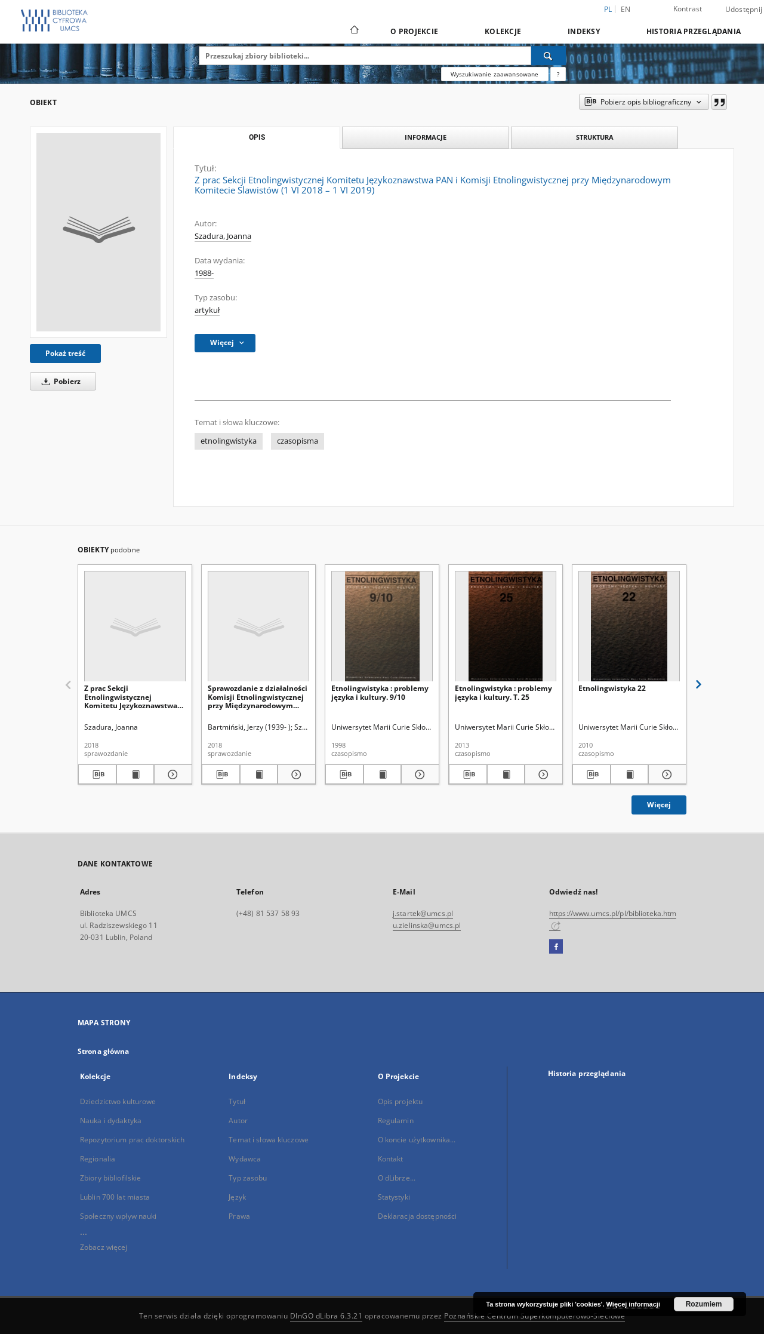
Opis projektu (400, 1101)
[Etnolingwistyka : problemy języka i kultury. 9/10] (382, 626)
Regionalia (97, 1159)
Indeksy (584, 31)
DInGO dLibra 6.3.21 (326, 1316)
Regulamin (396, 1120)
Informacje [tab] (425, 137)
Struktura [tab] (595, 137)
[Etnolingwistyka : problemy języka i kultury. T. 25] (505, 626)
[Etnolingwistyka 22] (629, 626)
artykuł (207, 310)
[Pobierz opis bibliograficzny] (97, 774)
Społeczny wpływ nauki (118, 1216)
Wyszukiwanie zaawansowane (495, 74)
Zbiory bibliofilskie (110, 1178)
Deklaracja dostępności (417, 1216)
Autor (238, 1120)
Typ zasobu (248, 1178)
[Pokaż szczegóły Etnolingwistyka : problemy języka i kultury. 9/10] (418, 774)
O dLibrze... (396, 1178)
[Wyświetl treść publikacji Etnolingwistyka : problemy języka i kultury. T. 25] (506, 774)
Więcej (659, 805)
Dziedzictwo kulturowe (118, 1101)
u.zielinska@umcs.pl (427, 925)
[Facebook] (556, 947)
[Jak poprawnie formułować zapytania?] (558, 74)
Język (237, 1197)
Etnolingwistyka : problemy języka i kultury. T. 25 (503, 692)
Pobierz (59, 381)
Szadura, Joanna (223, 236)
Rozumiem (704, 1304)
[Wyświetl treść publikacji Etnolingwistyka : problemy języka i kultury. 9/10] (382, 774)
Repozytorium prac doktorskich (132, 1140)
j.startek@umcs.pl (423, 913)
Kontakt (390, 1159)
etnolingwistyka (229, 441)
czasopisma (297, 441)
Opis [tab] (257, 137)
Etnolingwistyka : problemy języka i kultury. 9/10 (380, 692)
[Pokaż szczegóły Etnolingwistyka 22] (665, 774)
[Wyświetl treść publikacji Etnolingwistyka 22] (629, 774)
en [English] (626, 9)
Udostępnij (744, 9)
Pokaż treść (65, 353)
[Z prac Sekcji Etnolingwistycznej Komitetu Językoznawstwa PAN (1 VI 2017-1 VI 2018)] (135, 626)
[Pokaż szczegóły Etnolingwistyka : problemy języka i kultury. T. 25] (541, 774)
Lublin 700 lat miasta (115, 1197)
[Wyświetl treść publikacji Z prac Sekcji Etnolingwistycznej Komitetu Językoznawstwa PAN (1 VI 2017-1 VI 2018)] (135, 774)
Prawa (239, 1216)
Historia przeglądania (693, 31)
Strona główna (104, 1051)
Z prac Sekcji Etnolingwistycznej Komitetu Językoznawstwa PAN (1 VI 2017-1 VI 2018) (130, 696)
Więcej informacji (633, 1304)
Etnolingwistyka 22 (612, 688)
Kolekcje (503, 31)
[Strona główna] (353, 31)
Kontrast (688, 9)
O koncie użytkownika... (417, 1140)
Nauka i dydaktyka (110, 1120)
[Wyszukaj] (548, 55)
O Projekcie (414, 31)
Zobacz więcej (104, 1247)
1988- (204, 273)
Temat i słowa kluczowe (269, 1140)
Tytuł (237, 1101)
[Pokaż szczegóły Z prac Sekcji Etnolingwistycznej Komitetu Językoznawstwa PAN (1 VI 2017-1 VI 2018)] (171, 774)
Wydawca (245, 1159)
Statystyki (394, 1197)
